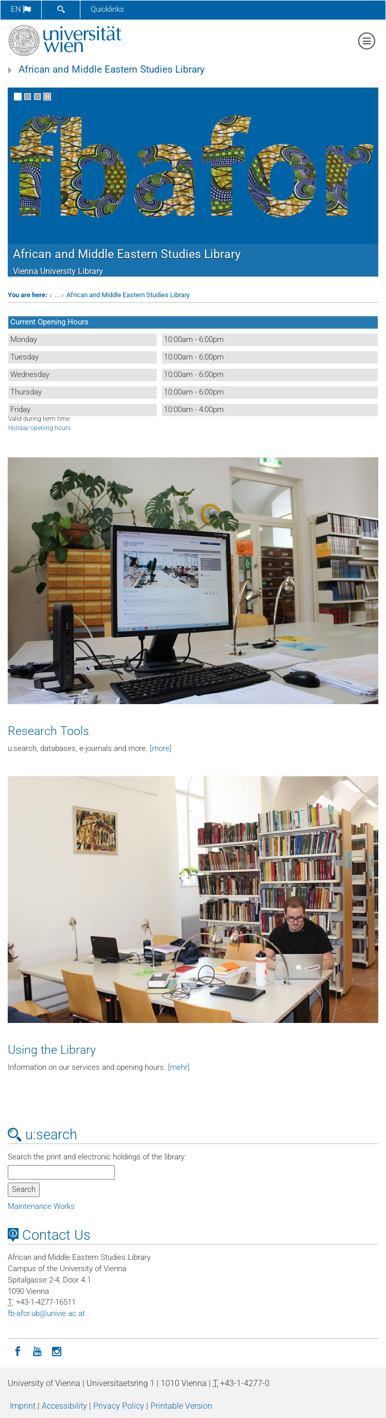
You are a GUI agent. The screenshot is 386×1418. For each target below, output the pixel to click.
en (21, 9)
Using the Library (52, 1050)
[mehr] (179, 1067)
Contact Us (49, 1235)
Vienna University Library (58, 271)
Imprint (23, 1406)
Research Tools (48, 731)
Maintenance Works (41, 1206)
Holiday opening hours (39, 428)
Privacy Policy (118, 1406)
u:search (42, 1134)
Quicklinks (107, 9)
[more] (161, 748)
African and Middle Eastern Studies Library (112, 69)
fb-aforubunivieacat (46, 1313)
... (57, 295)
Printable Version (181, 1406)
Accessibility (64, 1406)
